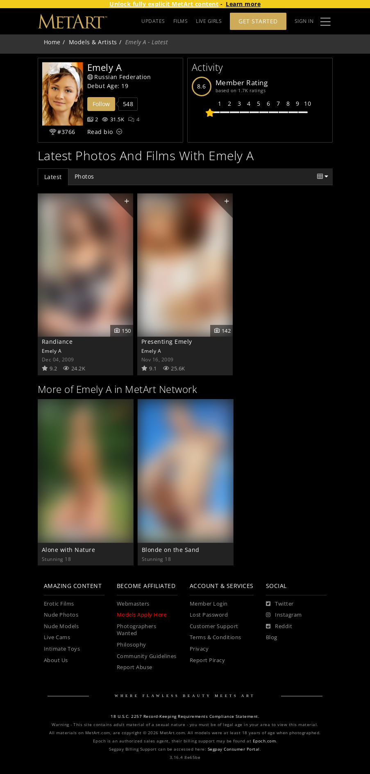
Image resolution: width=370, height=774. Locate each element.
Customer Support (214, 626)
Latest (53, 177)
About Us (56, 660)
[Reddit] (279, 626)
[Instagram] (284, 615)
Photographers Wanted (137, 630)
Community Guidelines (147, 656)
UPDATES (153, 21)
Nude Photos (61, 614)
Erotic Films (59, 603)
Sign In (304, 21)
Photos (84, 176)
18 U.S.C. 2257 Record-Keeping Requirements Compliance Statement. (185, 716)
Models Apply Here (142, 614)
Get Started (258, 21)
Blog (271, 637)
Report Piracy (207, 660)
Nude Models (61, 626)
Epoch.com (264, 741)
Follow (101, 104)
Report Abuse (134, 667)
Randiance (57, 341)
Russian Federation (119, 77)
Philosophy (131, 644)
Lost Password (209, 614)
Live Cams (57, 637)
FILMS (180, 21)
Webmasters (133, 603)
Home (52, 42)
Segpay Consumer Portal (234, 749)
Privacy (199, 648)
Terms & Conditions (215, 637)
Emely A (52, 350)
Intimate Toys (62, 648)
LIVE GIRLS (209, 21)
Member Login (209, 603)
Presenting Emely (166, 341)
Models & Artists (93, 42)
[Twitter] (280, 604)
